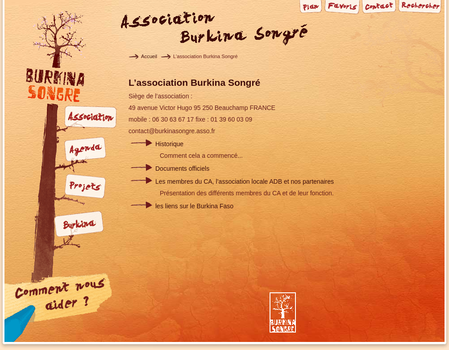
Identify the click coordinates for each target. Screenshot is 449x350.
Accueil (149, 56)
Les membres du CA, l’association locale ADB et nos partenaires (244, 181)
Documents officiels (182, 168)
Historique (169, 144)
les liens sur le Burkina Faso (194, 206)
